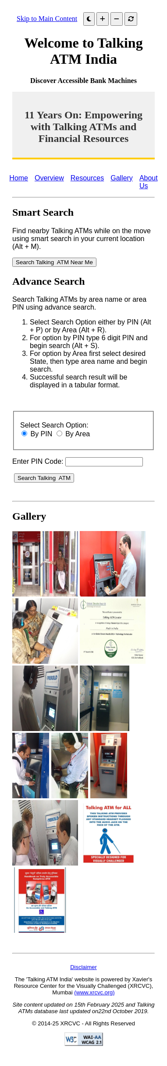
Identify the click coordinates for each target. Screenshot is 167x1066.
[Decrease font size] (116, 19)
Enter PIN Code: (38, 461)
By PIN (41, 434)
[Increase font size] (102, 19)
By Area (77, 434)
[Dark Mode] (89, 19)
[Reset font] (130, 19)
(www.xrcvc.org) (94, 992)
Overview (49, 178)
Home (18, 178)
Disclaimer (83, 967)
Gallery (121, 178)
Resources (87, 178)
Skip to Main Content (47, 18)
